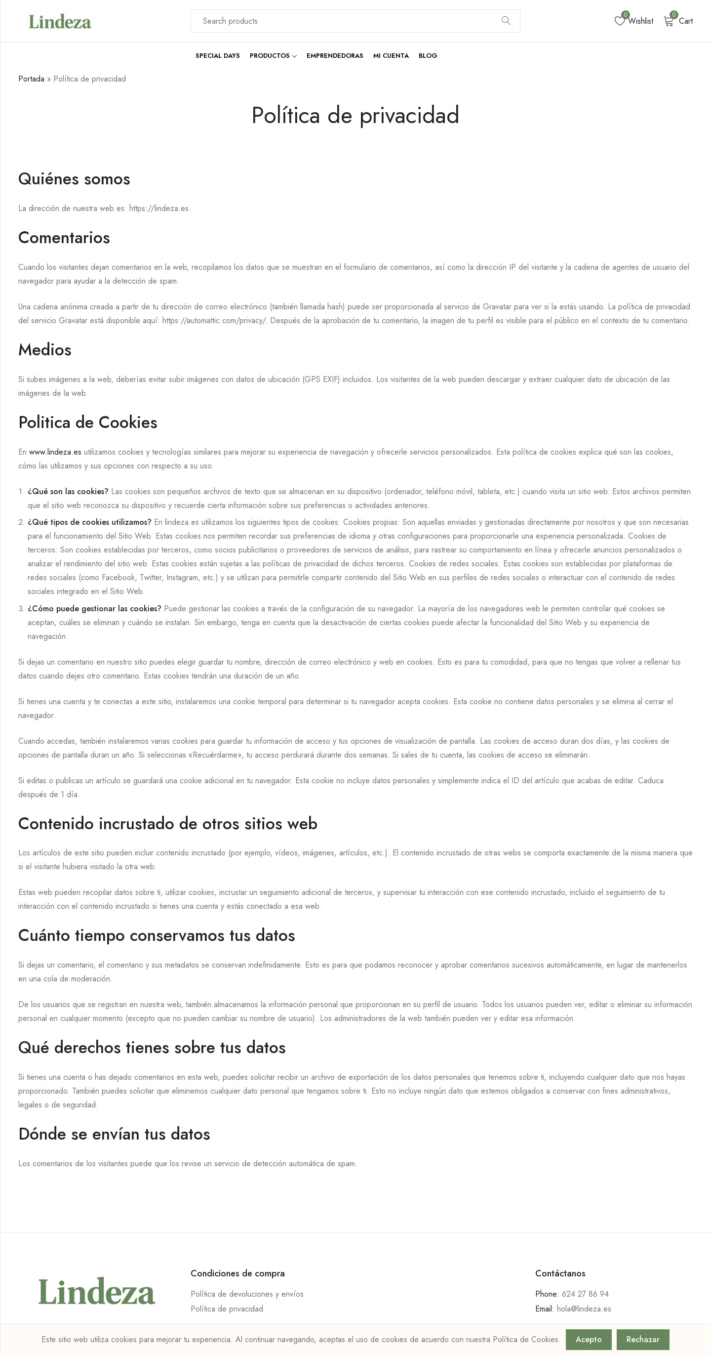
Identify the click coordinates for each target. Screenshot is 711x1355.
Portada (31, 79)
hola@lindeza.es (584, 1308)
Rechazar (643, 1339)
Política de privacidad (227, 1308)
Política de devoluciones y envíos (247, 1294)
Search (506, 21)
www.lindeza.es (55, 452)
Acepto (589, 1339)
